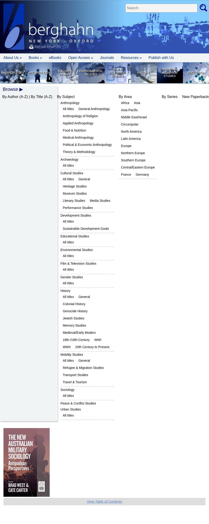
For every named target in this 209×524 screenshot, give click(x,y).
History (143, 72)
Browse (10, 89)
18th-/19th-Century (76, 340)
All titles (68, 109)
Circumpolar (129, 124)
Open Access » (80, 58)
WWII (67, 347)
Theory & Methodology (79, 152)
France (126, 174)
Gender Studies (72, 277)
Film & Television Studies (117, 73)
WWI (97, 340)
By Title (37, 97)
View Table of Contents (104, 501)
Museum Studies (75, 193)
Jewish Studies (73, 318)
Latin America (131, 139)
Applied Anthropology (78, 123)
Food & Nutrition (74, 130)
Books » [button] (35, 58)
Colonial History (74, 304)
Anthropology (12, 72)
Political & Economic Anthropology (87, 145)
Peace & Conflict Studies (78, 403)
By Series (169, 97)
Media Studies (100, 200)
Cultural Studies (65, 73)
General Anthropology (94, 109)
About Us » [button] (12, 58)
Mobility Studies (72, 354)
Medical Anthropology (78, 137)
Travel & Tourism (75, 382)
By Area (125, 97)
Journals (107, 58)
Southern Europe (133, 160)
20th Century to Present (92, 347)
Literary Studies (74, 200)
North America (131, 131)
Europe (126, 146)
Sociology (196, 72)
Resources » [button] (131, 58)
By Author (10, 97)
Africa (125, 103)
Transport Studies (75, 375)
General (84, 179)
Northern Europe (133, 153)
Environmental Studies (91, 73)
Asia (137, 103)
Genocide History (75, 311)
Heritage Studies (75, 186)
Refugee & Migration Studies (170, 73)
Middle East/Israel (134, 117)
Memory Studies (74, 325)
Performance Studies (78, 208)
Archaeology (39, 72)
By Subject (66, 97)
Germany (142, 174)
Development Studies (76, 215)
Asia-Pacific (129, 110)
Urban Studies (71, 409)
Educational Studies (75, 236)
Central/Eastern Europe (138, 167)
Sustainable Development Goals (86, 228)
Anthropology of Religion (80, 116)
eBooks (55, 58)
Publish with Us (161, 58)
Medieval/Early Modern (79, 332)
